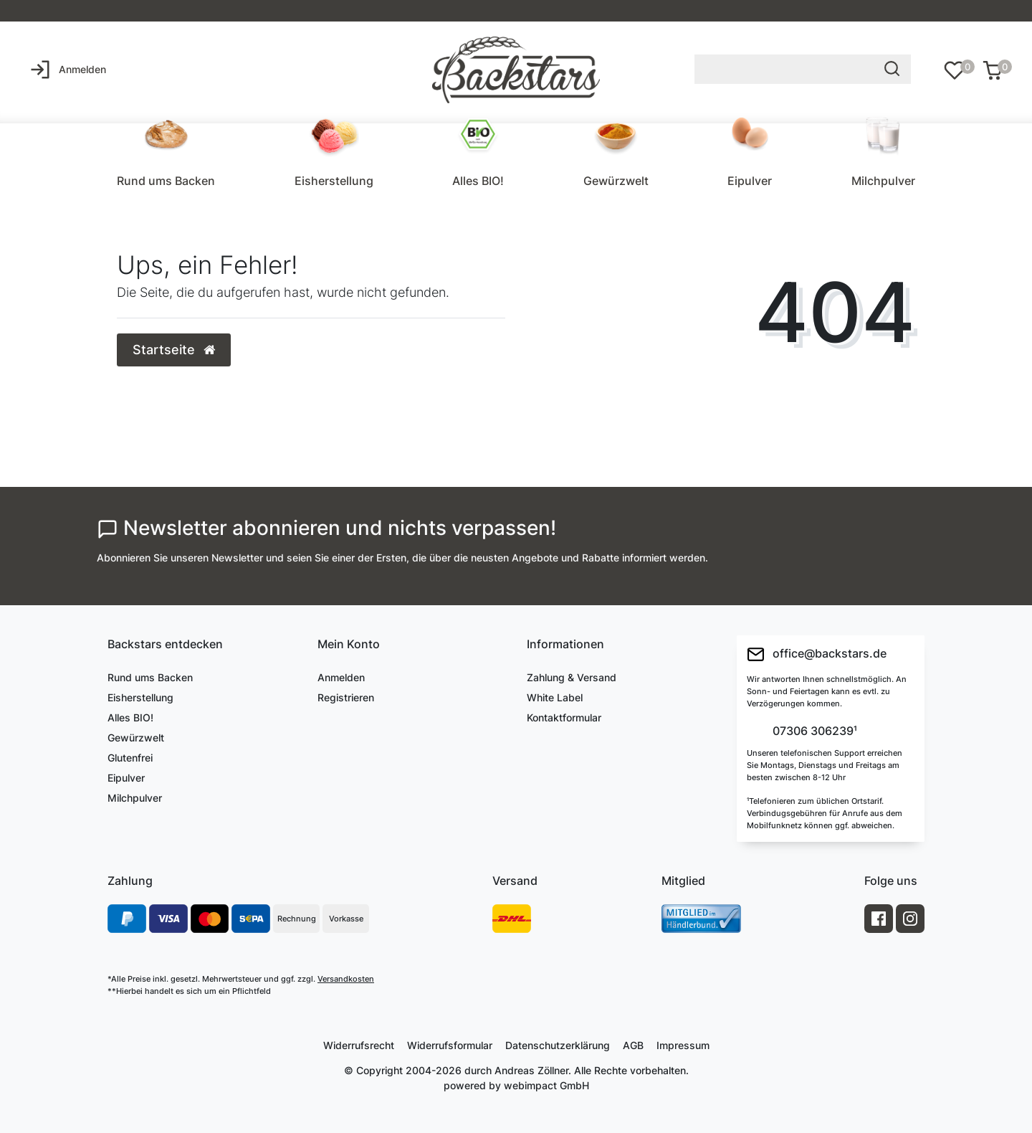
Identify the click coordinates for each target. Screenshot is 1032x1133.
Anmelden (341, 677)
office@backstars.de (817, 654)
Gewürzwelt (616, 181)
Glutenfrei (130, 758)
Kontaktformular (564, 717)
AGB (633, 1045)
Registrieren (345, 697)
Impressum (683, 1045)
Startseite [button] (174, 349)
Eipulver (749, 181)
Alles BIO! (478, 181)
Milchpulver (883, 181)
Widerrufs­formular (449, 1045)
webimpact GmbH (546, 1085)
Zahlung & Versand (571, 677)
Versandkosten (345, 979)
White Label (555, 697)
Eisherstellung (334, 181)
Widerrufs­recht (358, 1045)
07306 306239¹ (813, 731)
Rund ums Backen (166, 181)
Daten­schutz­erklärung (557, 1045)
